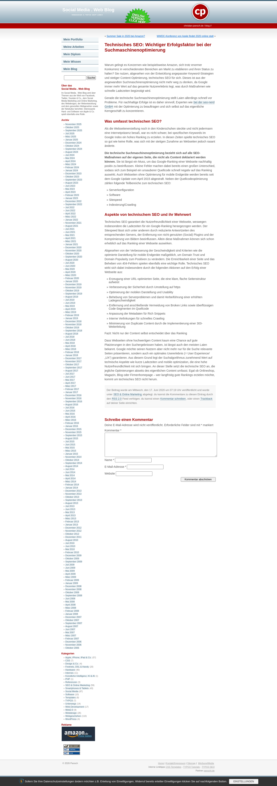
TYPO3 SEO (208, 767)
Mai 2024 (70, 158)
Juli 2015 (69, 441)
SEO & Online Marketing (77, 685)
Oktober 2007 (72, 620)
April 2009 (70, 574)
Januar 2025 (71, 139)
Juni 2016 (70, 410)
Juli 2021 (69, 229)
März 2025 (70, 136)
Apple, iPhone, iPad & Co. (78, 657)
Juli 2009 (69, 564)
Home (161, 763)
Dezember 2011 (73, 537)
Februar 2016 (72, 423)
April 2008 (70, 604)
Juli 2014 (69, 469)
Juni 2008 (70, 598)
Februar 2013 (72, 521)
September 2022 (73, 204)
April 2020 (70, 272)
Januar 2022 (71, 219)
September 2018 (73, 330)
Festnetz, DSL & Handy (77, 666)
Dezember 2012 (73, 527)
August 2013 (71, 503)
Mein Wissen (72, 61)
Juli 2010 (69, 543)
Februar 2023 (72, 195)
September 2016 (73, 401)
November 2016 (73, 398)
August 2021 (71, 226)
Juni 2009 (70, 568)
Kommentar (113, 430)
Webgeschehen (73, 716)
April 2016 (70, 417)
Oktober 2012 (72, 534)
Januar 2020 (71, 281)
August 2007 (71, 626)
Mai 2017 (70, 380)
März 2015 (70, 450)
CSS (67, 660)
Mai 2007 (70, 632)
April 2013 (70, 515)
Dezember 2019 (73, 284)
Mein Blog (70, 69)
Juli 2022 (69, 207)
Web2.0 (69, 710)
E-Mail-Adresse (115, 466)
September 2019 (73, 293)
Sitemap (191, 763)
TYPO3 (69, 700)
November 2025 (73, 124)
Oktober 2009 (72, 558)
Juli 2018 (69, 337)
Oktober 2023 (72, 176)
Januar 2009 (71, 583)
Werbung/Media (206, 763)
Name (109, 460)
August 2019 (71, 296)
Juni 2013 (70, 509)
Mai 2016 (70, 414)
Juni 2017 (70, 377)
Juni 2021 (70, 232)
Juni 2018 (70, 340)
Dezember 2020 (73, 247)
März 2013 (70, 518)
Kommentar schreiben (173, 398)
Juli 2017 (69, 373)
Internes (69, 673)
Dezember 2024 (73, 142)
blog (207, 25)
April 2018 (70, 346)
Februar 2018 (72, 352)
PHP (67, 679)
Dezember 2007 (73, 617)
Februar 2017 (72, 389)
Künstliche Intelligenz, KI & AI (80, 676)
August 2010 (71, 540)
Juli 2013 (69, 506)
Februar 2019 (72, 315)
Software (69, 694)
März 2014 (70, 481)
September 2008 (73, 595)
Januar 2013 (71, 524)
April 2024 (70, 161)
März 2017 (70, 386)
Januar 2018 (71, 355)
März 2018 (70, 349)
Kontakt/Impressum (175, 763)
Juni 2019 (70, 303)
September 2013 (73, 500)
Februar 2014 (72, 484)
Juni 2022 (70, 210)
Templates (70, 697)
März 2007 (70, 635)
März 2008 (70, 608)
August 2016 (71, 404)
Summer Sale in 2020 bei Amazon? (126, 36)
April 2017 (70, 383)
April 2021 (70, 238)
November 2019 (73, 287)
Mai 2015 (70, 447)
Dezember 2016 (73, 395)
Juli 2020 (69, 263)
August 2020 (71, 260)
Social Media (71, 691)
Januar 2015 (71, 454)
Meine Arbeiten (74, 46)
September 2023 (73, 179)
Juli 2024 (69, 155)
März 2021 (70, 241)
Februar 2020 (72, 278)
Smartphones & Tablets (77, 688)
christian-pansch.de (193, 25)
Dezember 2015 (73, 429)
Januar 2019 (71, 318)
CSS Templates (173, 767)
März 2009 (70, 577)
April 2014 (70, 478)
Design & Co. (72, 663)
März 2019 (70, 312)
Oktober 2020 (72, 253)
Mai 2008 (70, 601)
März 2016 (70, 420)
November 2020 (73, 250)
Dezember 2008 (73, 586)
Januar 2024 (71, 170)
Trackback (206, 398)
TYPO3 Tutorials (191, 767)
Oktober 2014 (72, 460)
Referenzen (71, 682)
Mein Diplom (72, 54)
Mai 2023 (70, 189)
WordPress (70, 719)
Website (110, 473)
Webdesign (71, 713)
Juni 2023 (70, 186)
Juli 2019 (69, 300)
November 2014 (73, 457)
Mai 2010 (70, 549)
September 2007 (73, 623)
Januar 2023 (71, 198)
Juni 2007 (70, 629)
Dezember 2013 (73, 491)
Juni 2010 (70, 546)
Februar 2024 (72, 167)
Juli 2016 (69, 407)
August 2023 (71, 183)
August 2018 (71, 333)
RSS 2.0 (117, 398)
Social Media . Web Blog (89, 9)
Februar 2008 (72, 611)
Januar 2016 (71, 426)
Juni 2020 (70, 266)
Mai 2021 (70, 235)
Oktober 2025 (72, 127)
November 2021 (73, 223)
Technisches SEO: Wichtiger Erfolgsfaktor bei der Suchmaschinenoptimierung (158, 47)
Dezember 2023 (73, 173)
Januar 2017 (71, 392)
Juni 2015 (70, 444)
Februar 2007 (72, 638)
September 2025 (73, 130)
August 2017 (71, 370)
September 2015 (73, 435)
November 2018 (73, 324)
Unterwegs (70, 703)
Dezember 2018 (73, 321)
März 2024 (70, 164)
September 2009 (73, 561)
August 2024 (71, 152)
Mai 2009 (70, 571)
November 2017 (73, 361)
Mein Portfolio (73, 39)
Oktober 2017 (72, 364)
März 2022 (70, 216)
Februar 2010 (72, 552)
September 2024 (73, 149)
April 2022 (70, 213)
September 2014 (73, 463)
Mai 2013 (70, 512)
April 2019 (70, 309)
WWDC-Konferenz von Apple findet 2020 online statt (185, 36)
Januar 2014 (71, 487)
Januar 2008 (71, 614)
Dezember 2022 (73, 201)
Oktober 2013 (72, 497)
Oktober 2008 (72, 592)
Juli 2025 (69, 133)
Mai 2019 (70, 306)
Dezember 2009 (73, 555)
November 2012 (73, 531)
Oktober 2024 (72, 146)
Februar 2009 (72, 580)
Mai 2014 (70, 475)
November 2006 (73, 645)
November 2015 (73, 432)
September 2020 (73, 256)
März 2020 (70, 275)
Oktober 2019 (72, 290)
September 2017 (73, 367)
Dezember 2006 (73, 641)
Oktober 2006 (72, 648)
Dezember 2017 (73, 358)
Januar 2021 (71, 244)
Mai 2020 (70, 269)
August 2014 (71, 466)
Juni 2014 (70, 472)
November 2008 (73, 589)
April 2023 (70, 192)
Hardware (70, 670)
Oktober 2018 (72, 327)
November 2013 (73, 494)
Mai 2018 (70, 343)
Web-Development (74, 707)
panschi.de (209, 770)
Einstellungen (243, 781)
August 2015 (71, 438)
